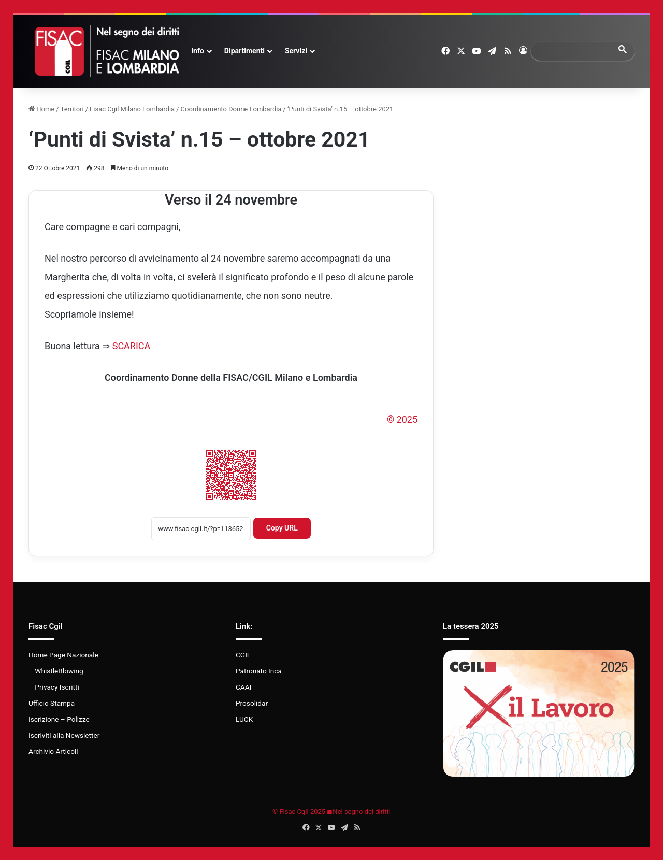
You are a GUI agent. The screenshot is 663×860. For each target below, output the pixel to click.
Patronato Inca (259, 671)
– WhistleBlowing (55, 671)
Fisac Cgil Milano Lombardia (132, 109)
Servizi (296, 51)
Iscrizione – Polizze (59, 719)
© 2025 (402, 419)
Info (197, 51)
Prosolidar (252, 703)
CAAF (244, 687)
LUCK (244, 719)
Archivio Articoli (53, 751)
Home (41, 109)
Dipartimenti (244, 51)
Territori (72, 109)
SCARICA (131, 345)
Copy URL (282, 528)
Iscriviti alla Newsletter (63, 735)
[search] (573, 51)
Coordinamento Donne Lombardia (231, 109)
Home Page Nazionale (63, 655)
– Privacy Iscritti (53, 687)
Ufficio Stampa (51, 703)
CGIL (243, 655)
